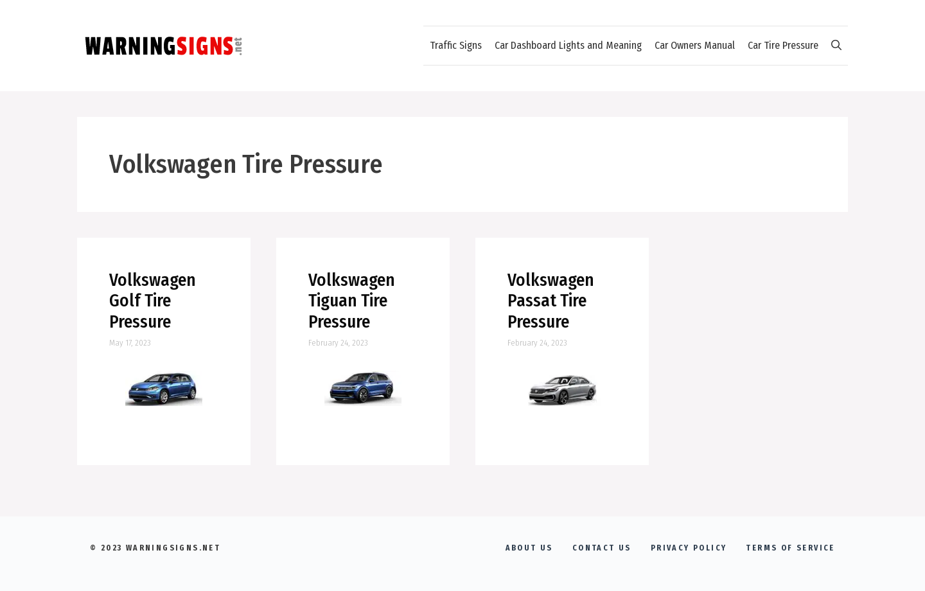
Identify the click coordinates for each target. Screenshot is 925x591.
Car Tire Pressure (783, 45)
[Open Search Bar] (836, 45)
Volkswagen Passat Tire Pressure (550, 301)
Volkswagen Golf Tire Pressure (152, 301)
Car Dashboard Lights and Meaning (568, 45)
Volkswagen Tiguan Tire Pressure (351, 301)
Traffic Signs (456, 45)
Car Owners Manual (695, 45)
